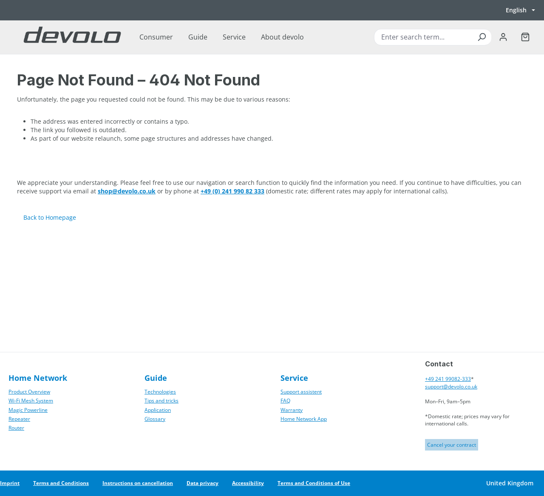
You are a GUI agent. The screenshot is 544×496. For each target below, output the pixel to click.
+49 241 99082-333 (448, 379)
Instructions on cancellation (137, 483)
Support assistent (301, 391)
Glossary (154, 418)
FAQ (285, 400)
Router (16, 427)
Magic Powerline (28, 410)
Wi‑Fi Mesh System (30, 400)
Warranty (291, 410)
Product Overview (29, 391)
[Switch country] (509, 483)
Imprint (10, 483)
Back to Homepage (49, 217)
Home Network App (303, 418)
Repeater (19, 418)
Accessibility (248, 483)
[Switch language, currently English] (520, 10)
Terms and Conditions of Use (314, 483)
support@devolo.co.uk (451, 386)
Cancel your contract (451, 444)
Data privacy (202, 483)
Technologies (160, 391)
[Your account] (503, 37)
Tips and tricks (161, 400)
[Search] (481, 37)
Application (157, 410)
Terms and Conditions (61, 483)
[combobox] (432, 37)
